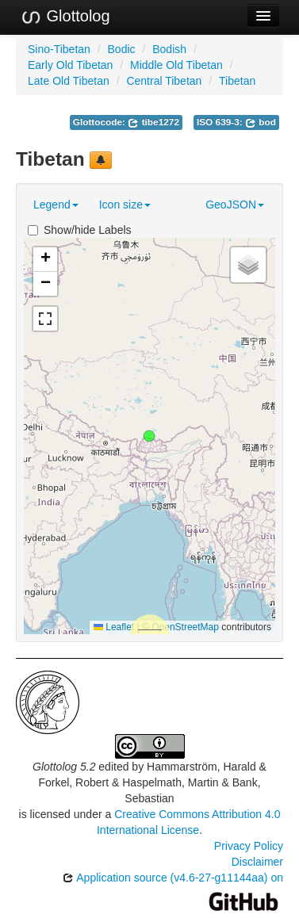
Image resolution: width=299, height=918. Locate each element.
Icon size (125, 204)
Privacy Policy (248, 846)
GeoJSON (234, 204)
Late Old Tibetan (68, 81)
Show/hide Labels (80, 230)
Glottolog (65, 16)
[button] (149, 436)
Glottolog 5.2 (64, 766)
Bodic (122, 49)
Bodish (169, 49)
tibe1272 (153, 122)
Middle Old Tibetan (176, 65)
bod (260, 122)
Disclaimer (257, 861)
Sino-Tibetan (59, 49)
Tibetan (237, 81)
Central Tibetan (163, 81)
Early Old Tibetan (70, 65)
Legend (56, 204)
